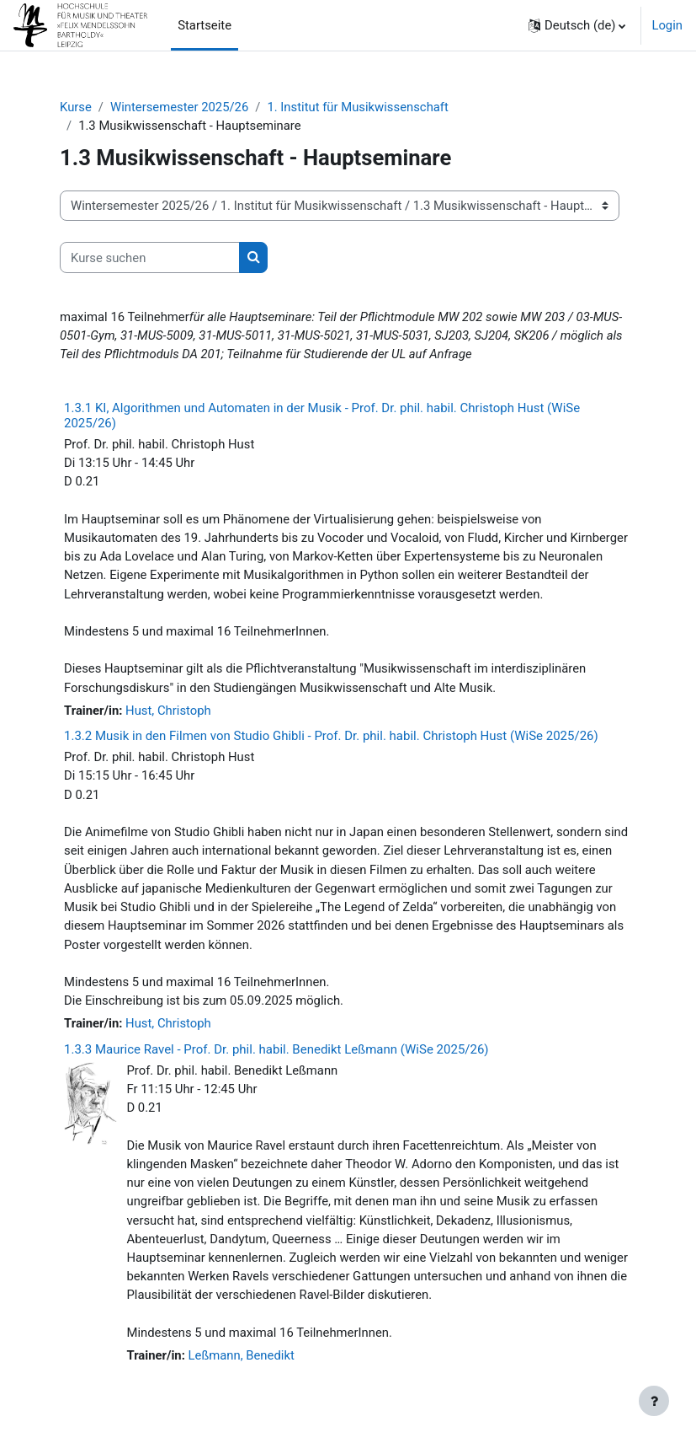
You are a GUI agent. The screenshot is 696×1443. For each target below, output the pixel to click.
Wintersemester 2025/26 (179, 107)
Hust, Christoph (168, 710)
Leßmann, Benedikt (242, 1355)
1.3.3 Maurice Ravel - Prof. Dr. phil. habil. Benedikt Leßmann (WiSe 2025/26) (276, 1049)
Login (667, 25)
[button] (577, 25)
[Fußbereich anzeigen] (654, 1401)
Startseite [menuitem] (204, 25)
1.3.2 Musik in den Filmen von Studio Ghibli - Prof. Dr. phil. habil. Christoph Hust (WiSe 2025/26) (331, 735)
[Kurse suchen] (150, 257)
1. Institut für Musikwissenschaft (358, 107)
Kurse (76, 107)
